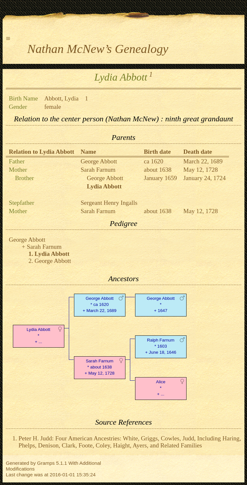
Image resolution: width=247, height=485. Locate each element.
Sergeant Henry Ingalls (109, 202)
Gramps (46, 463)
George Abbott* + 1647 (161, 304)
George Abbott (99, 161)
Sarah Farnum (98, 169)
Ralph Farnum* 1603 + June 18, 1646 (160, 346)
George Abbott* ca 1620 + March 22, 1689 (99, 304)
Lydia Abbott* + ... (38, 335)
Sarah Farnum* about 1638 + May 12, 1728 (99, 367)
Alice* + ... (160, 387)
